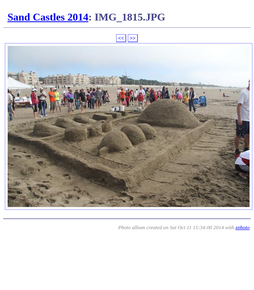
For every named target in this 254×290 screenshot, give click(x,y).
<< (121, 38)
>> (133, 38)
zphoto (242, 227)
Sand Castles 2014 (47, 17)
